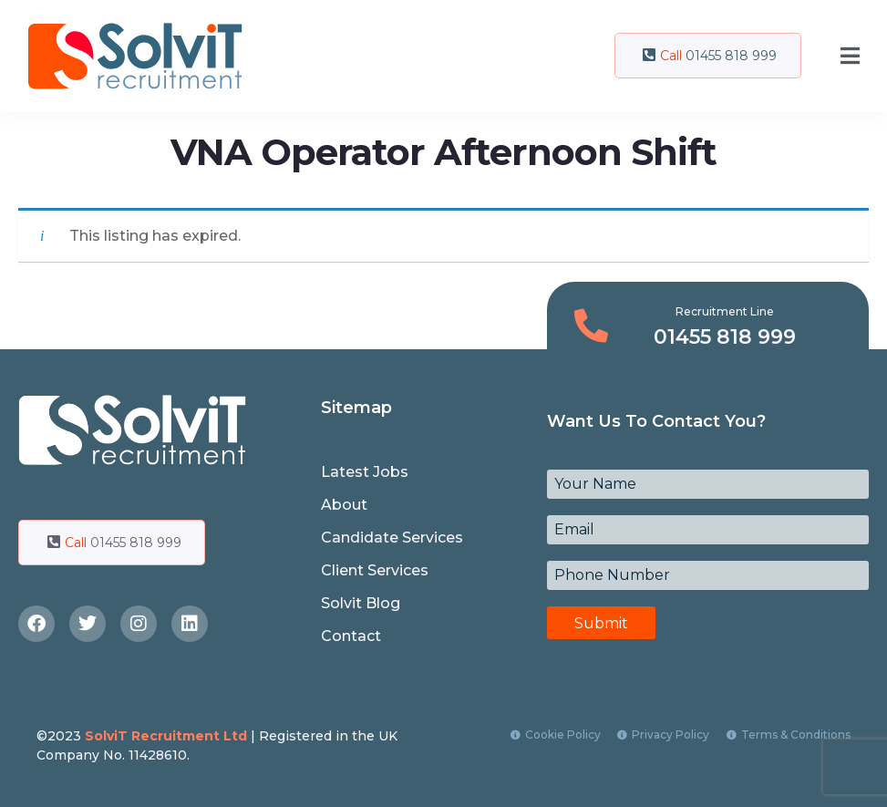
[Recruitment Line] (591, 326)
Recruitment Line (725, 311)
